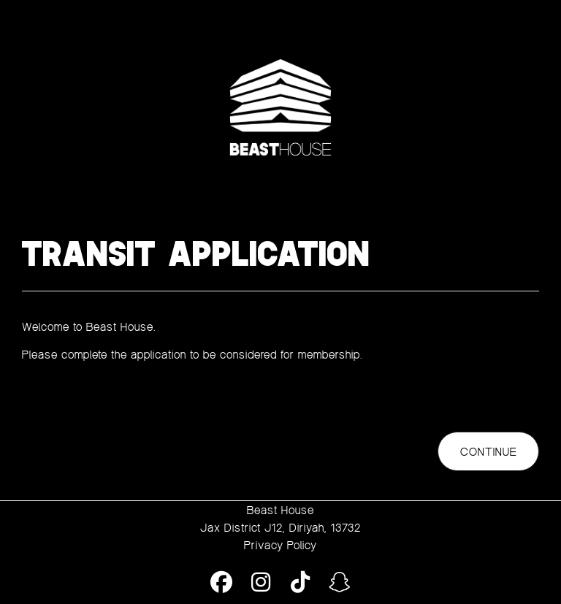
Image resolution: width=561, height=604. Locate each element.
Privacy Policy (280, 545)
